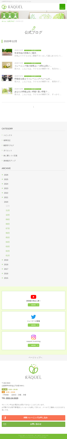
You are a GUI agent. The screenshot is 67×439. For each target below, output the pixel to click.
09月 (8, 219)
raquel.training (33, 341)
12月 (8, 206)
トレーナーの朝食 (33, 321)
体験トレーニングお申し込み (35, 418)
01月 (8, 256)
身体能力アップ (9, 161)
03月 (8, 247)
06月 (8, 233)
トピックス (7, 135)
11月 (8, 210)
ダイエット (7, 150)
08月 (8, 224)
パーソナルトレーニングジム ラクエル (12, 6)
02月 (8, 251)
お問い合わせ (35, 424)
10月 (8, 215)
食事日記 (6, 140)
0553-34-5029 (12, 398)
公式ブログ (10, 21)
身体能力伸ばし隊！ (33, 301)
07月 (8, 228)
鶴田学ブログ (8, 145)
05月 (8, 237)
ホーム (4, 21)
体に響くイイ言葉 (10, 156)
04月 (8, 242)
